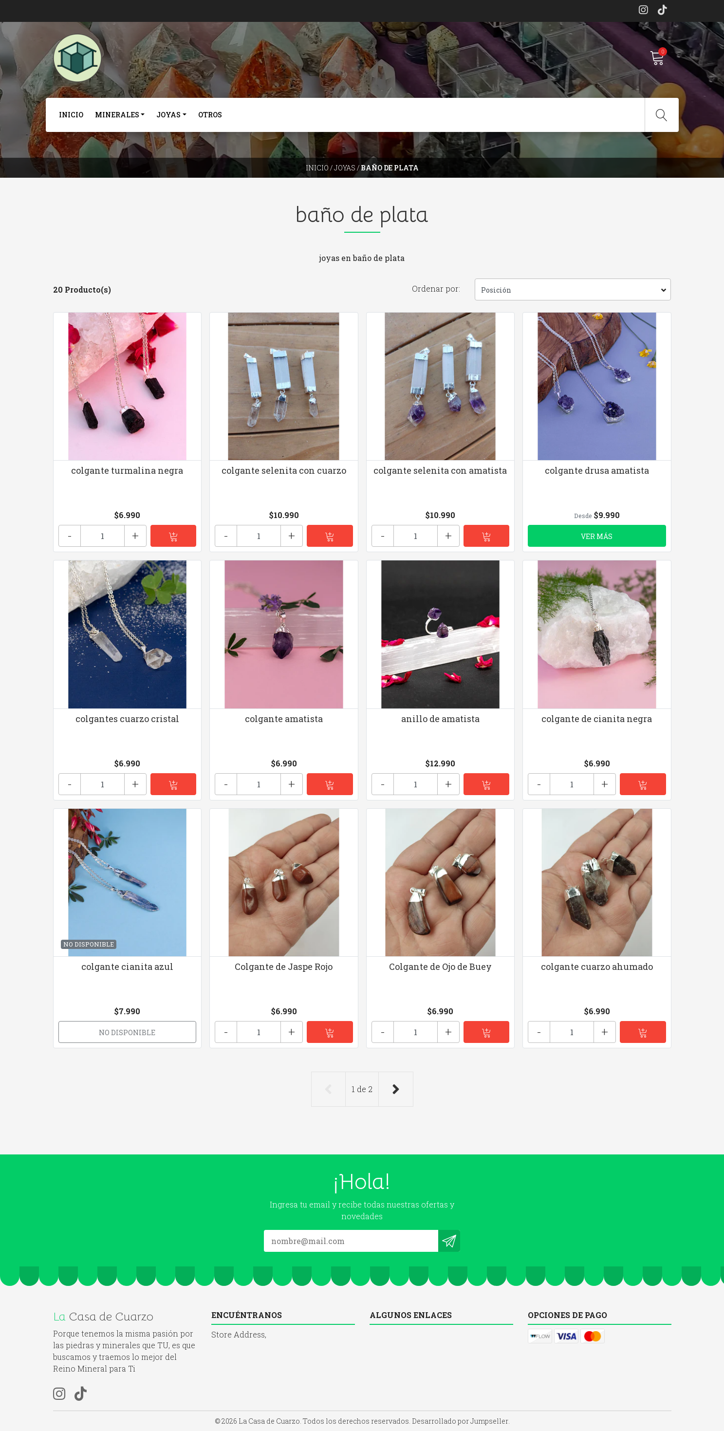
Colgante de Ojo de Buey (440, 966)
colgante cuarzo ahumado (597, 966)
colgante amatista (284, 719)
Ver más (597, 536)
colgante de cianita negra (596, 719)
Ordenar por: (436, 288)
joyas (168, 114)
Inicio (71, 114)
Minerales (117, 114)
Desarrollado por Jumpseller (460, 1421)
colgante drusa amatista (597, 470)
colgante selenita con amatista (440, 470)
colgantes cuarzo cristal (127, 719)
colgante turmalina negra (127, 470)
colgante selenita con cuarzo (284, 470)
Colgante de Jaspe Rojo (284, 966)
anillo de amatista (440, 719)
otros (210, 114)
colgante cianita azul (127, 966)
